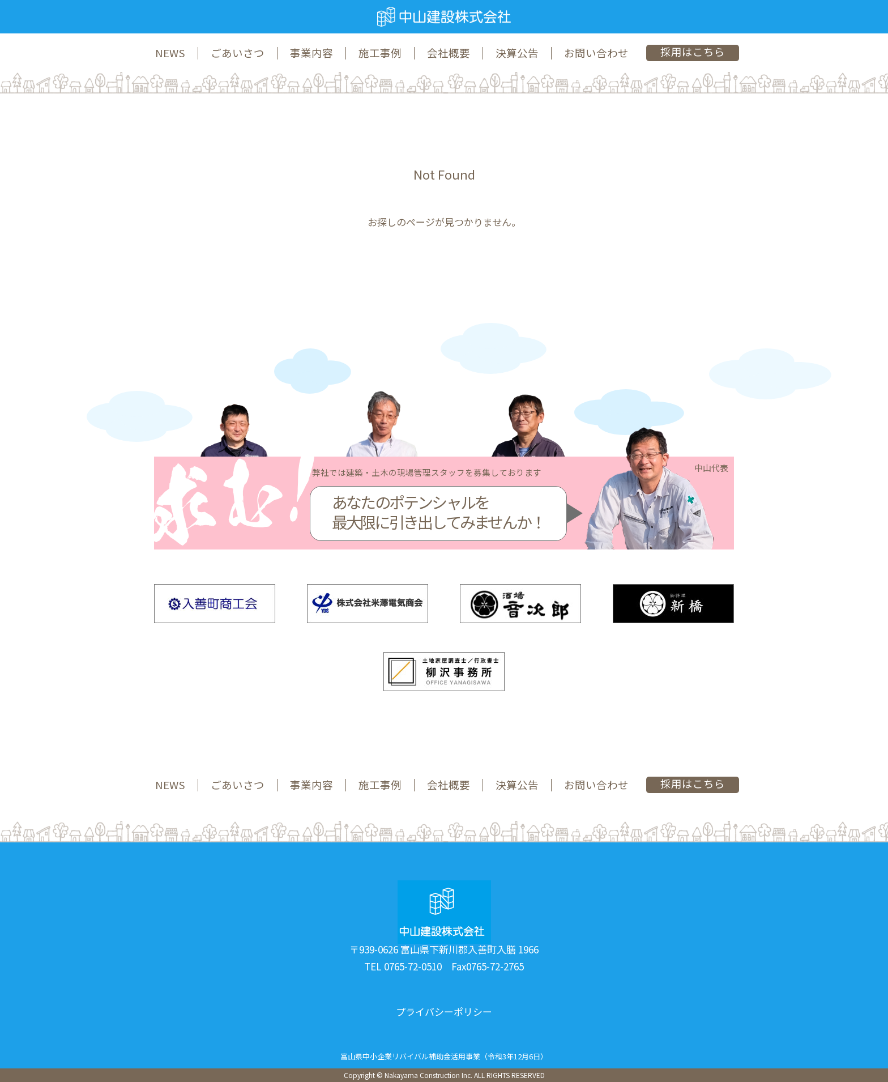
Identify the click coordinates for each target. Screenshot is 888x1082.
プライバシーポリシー (444, 1011)
